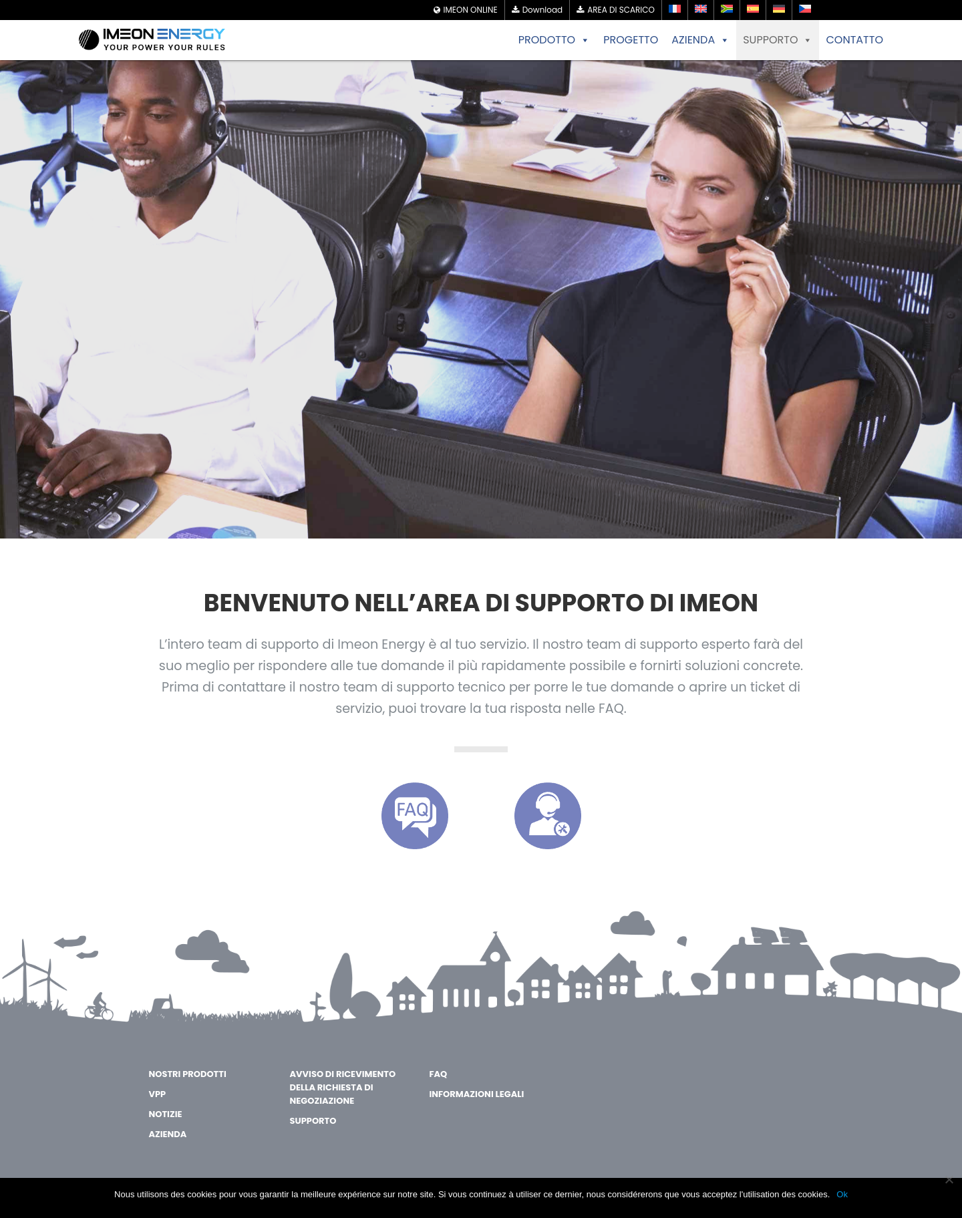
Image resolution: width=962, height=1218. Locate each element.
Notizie (165, 1114)
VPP (157, 1094)
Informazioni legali (476, 1094)
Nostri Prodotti (187, 1074)
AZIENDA (700, 40)
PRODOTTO (554, 40)
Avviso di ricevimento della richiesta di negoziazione (343, 1087)
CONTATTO (854, 39)
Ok (842, 1194)
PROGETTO (630, 39)
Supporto (313, 1120)
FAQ (438, 1074)
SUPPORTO (777, 40)
